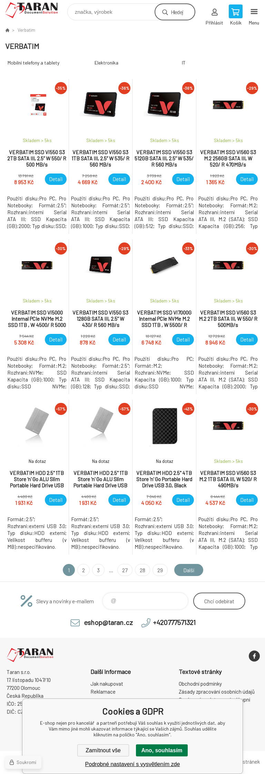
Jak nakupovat (106, 684)
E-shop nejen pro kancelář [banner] (35, 10)
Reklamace (103, 691)
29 (160, 570)
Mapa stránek (244, 761)
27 (125, 570)
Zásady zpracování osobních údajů (217, 691)
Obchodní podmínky (200, 684)
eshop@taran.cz (108, 622)
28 (142, 570)
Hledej (177, 12)
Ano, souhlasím (161, 750)
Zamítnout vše (103, 750)
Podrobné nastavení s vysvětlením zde (132, 764)
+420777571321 (174, 622)
